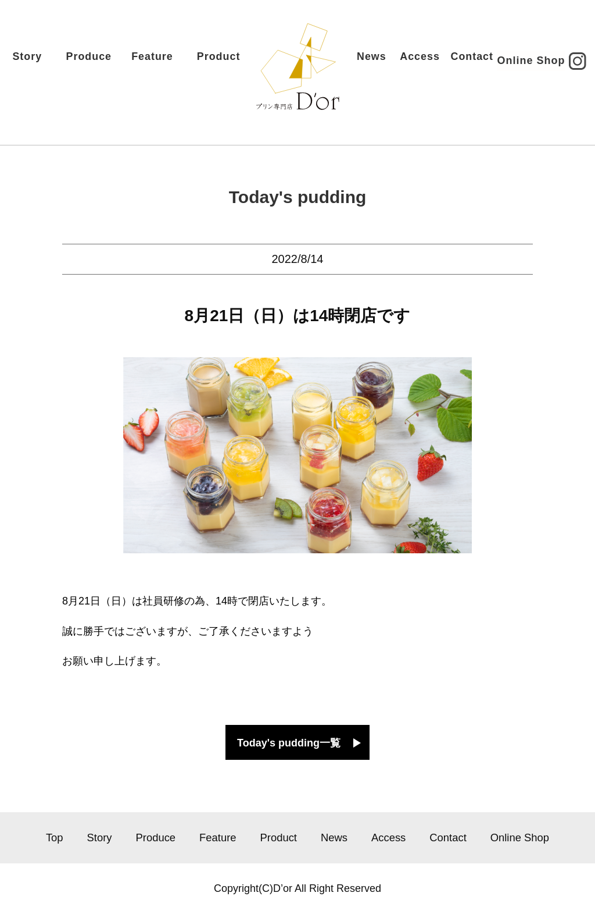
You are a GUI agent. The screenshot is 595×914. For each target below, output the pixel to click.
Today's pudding (298, 197)
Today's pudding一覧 (288, 743)
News (361, 61)
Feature (162, 61)
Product (227, 61)
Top (54, 837)
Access (410, 61)
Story (37, 61)
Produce (98, 61)
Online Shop (522, 62)
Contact (463, 61)
